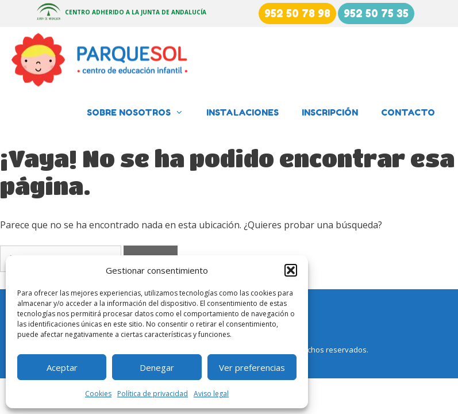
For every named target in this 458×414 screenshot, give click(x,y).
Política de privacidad (152, 393)
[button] (291, 270)
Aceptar (62, 367)
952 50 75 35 (376, 13)
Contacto (408, 112)
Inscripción (330, 112)
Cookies (98, 393)
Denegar (157, 367)
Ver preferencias (252, 367)
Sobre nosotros (141, 113)
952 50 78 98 (297, 13)
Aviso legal (211, 393)
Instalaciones (242, 112)
